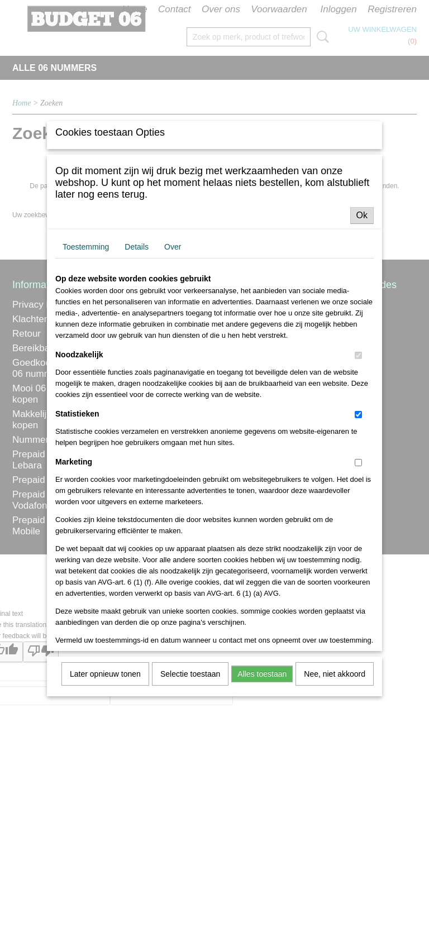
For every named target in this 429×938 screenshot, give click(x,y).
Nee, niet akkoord (334, 763)
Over (172, 336)
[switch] (358, 444)
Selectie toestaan (190, 763)
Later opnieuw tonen (105, 763)
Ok (362, 304)
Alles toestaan (262, 763)
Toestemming (86, 336)
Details (137, 336)
